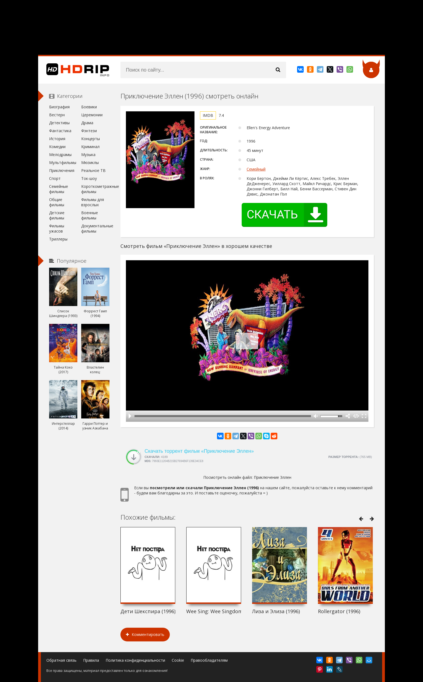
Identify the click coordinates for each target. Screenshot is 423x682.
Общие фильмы (56, 202)
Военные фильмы (89, 215)
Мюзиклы (90, 162)
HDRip (73, 70)
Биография (59, 106)
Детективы (59, 122)
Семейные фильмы (58, 189)
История (57, 138)
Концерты (90, 138)
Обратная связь (61, 660)
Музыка (88, 154)
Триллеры (58, 239)
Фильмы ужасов (56, 228)
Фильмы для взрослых (92, 202)
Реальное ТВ (93, 170)
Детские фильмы (56, 215)
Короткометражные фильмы (95, 189)
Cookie (178, 660)
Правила (91, 660)
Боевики (89, 106)
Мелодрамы (60, 154)
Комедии (57, 146)
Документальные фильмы (95, 228)
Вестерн (57, 114)
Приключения (61, 170)
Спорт (55, 178)
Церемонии (92, 114)
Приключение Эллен (272, 477)
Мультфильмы (62, 162)
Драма (87, 122)
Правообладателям (209, 660)
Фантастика (60, 130)
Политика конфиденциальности (135, 660)
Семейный (256, 169)
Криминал (90, 146)
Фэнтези (89, 130)
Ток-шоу (89, 178)
